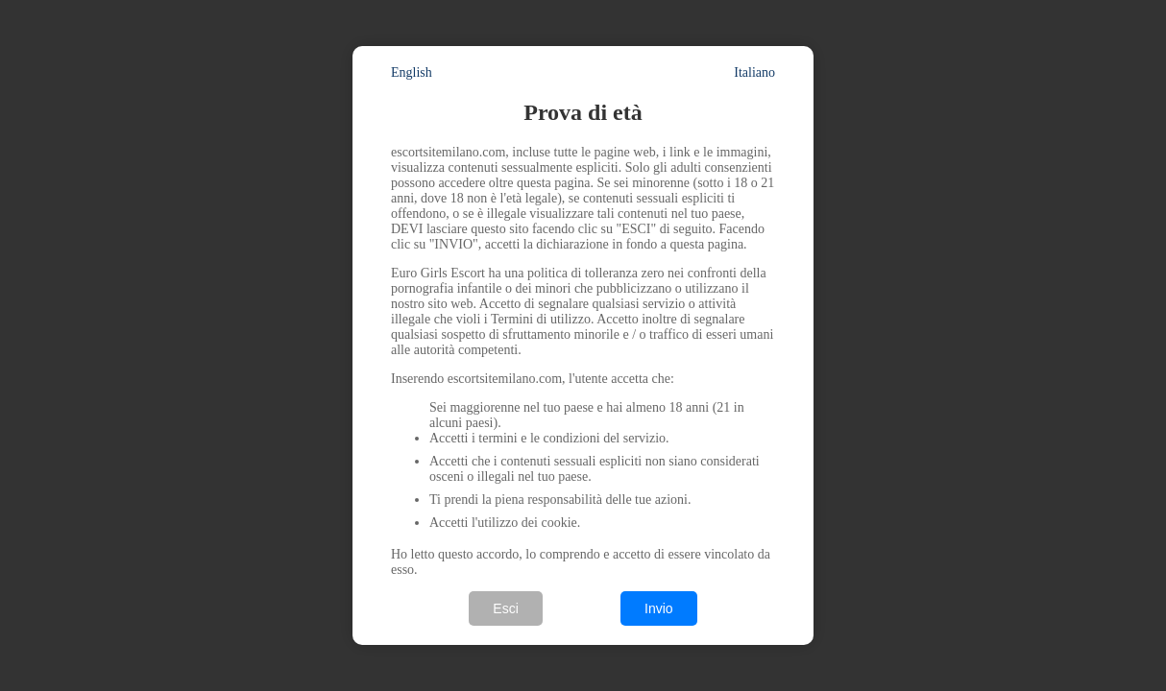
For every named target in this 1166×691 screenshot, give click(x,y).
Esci (505, 608)
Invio (658, 608)
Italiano (754, 72)
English (411, 72)
